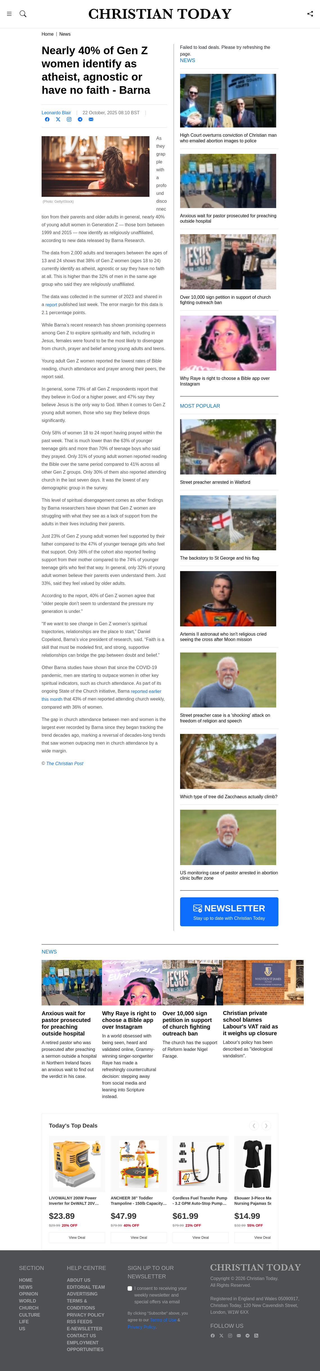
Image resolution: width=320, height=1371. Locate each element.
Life (24, 1321)
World (27, 1301)
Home (48, 33)
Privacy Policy (86, 1314)
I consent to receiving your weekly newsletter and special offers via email (160, 1295)
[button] (9, 14)
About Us (78, 1280)
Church (28, 1308)
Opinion (28, 1294)
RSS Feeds (79, 1321)
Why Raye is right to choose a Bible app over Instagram (129, 1020)
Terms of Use (163, 1320)
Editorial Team (86, 1287)
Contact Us (81, 1335)
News (65, 33)
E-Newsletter (84, 1328)
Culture (29, 1314)
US (22, 1328)
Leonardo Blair (56, 112)
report (51, 304)
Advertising (82, 1294)
